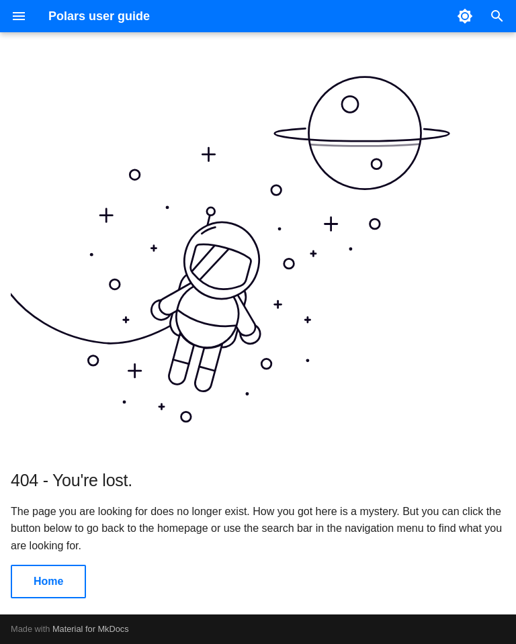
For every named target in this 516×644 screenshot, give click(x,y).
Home (48, 581)
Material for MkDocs (90, 629)
